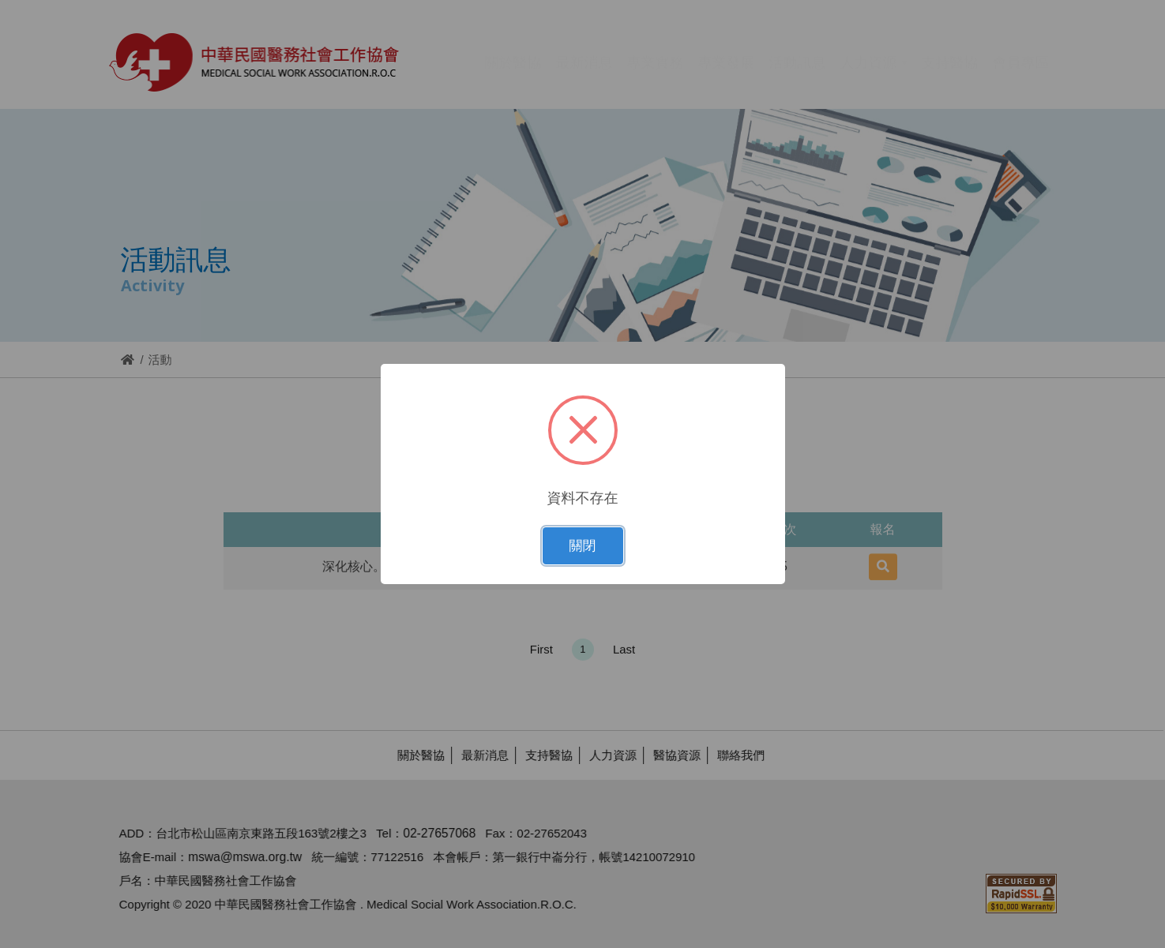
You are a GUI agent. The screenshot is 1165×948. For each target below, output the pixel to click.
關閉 (582, 545)
